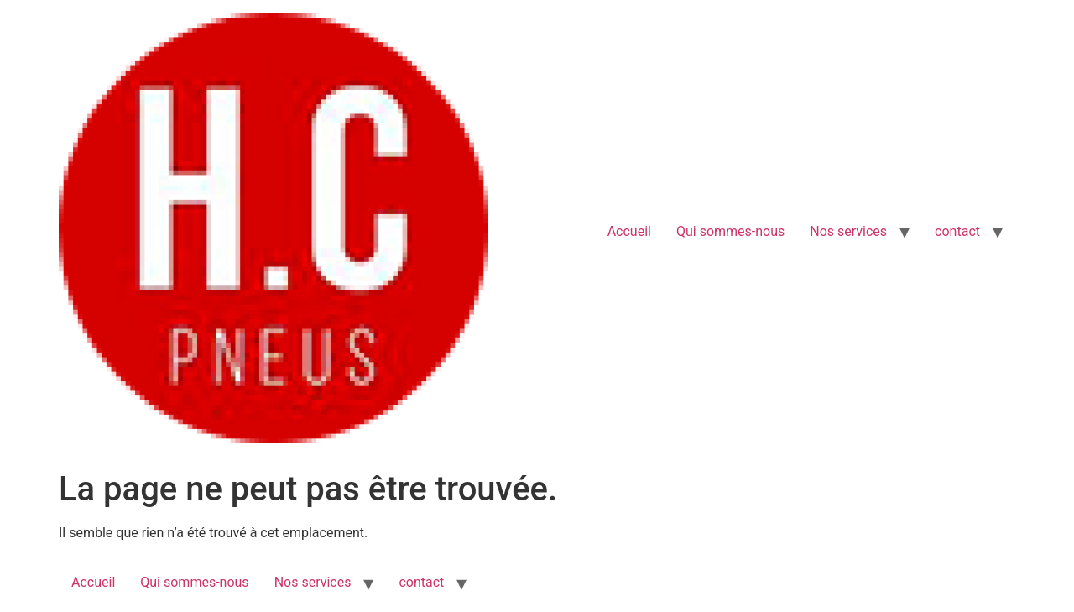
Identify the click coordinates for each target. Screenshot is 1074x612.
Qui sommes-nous (730, 231)
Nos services (848, 231)
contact (957, 231)
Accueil (629, 231)
